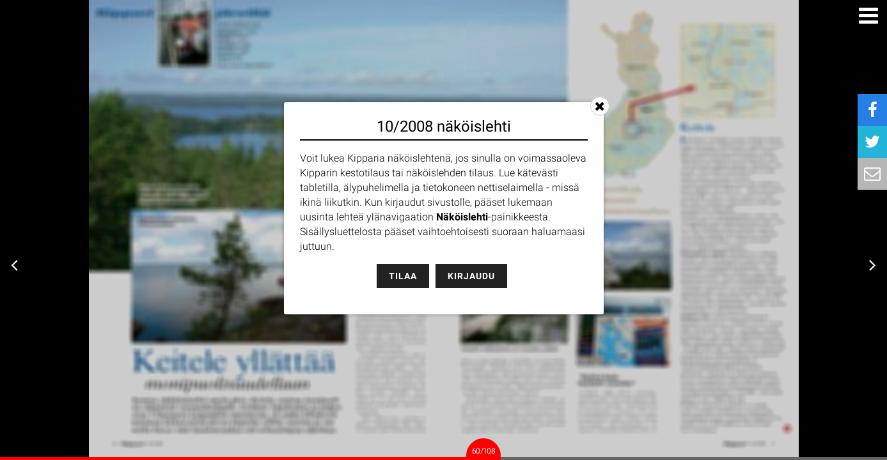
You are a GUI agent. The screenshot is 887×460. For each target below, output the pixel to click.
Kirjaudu (471, 276)
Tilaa (403, 276)
